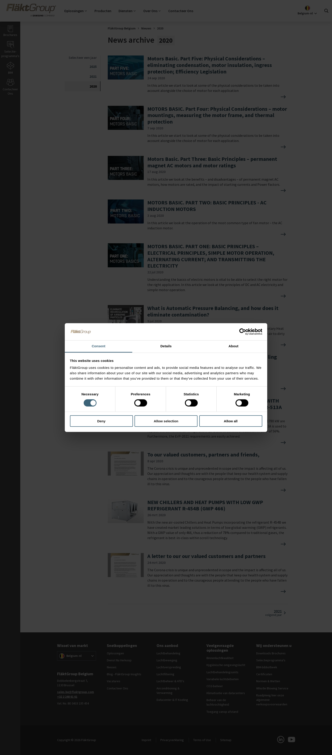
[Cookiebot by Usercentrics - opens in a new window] (242, 331)
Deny (101, 421)
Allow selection (166, 421)
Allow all (231, 421)
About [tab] (233, 346)
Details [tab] (166, 346)
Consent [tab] (98, 346)
